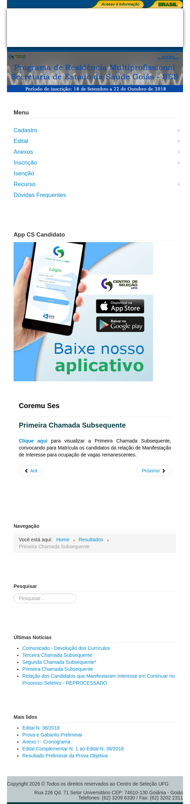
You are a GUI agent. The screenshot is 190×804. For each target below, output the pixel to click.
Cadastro (25, 130)
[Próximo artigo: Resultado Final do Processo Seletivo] (154, 470)
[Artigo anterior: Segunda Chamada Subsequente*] (31, 470)
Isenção (24, 173)
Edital (21, 141)
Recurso (25, 184)
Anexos (23, 152)
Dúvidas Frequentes (40, 195)
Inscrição (25, 162)
